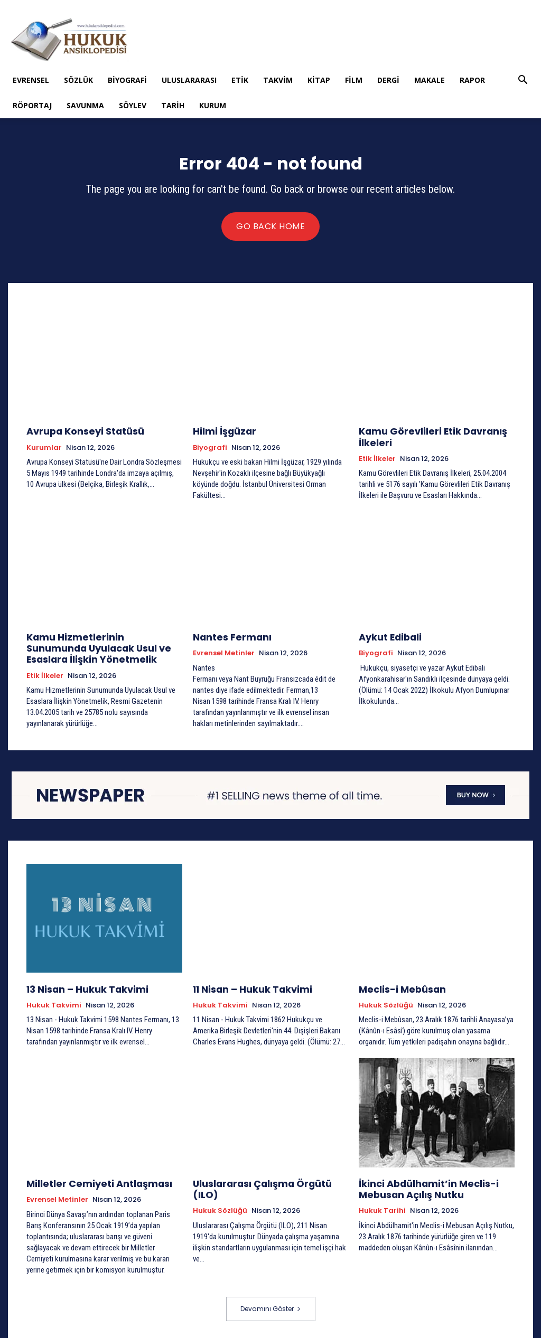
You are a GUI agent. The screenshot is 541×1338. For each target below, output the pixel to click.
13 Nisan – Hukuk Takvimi (78, 987)
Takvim (278, 80)
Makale (429, 80)
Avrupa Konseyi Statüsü (77, 433)
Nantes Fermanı (227, 637)
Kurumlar (44, 449)
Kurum (212, 105)
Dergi (388, 80)
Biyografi (127, 80)
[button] (523, 81)
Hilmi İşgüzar (220, 433)
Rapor (472, 80)
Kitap (318, 80)
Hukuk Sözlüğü (386, 1002)
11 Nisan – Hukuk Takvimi (244, 987)
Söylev (132, 105)
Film (353, 80)
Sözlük (78, 80)
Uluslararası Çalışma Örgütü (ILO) (266, 1179)
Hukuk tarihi (382, 1205)
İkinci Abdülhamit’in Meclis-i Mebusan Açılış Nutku (419, 1184)
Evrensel (31, 80)
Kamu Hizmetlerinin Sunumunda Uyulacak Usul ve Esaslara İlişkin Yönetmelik (95, 647)
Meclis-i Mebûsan (397, 987)
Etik (239, 80)
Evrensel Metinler (224, 652)
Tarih (172, 105)
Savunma (85, 105)
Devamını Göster (270, 1304)
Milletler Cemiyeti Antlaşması (89, 1179)
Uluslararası (189, 80)
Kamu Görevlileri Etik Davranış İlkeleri (423, 438)
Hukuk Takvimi (53, 1002)
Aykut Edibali (386, 637)
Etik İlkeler (377, 458)
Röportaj (32, 105)
